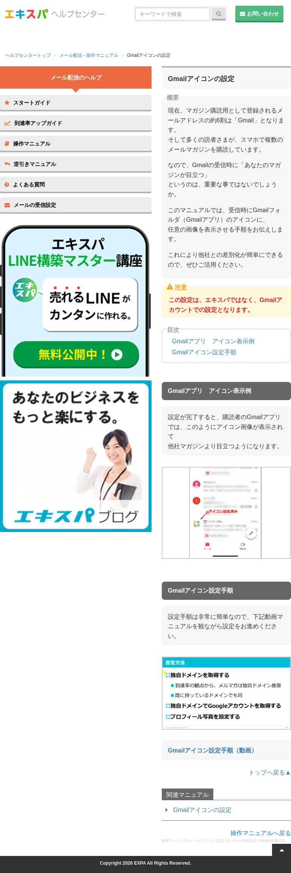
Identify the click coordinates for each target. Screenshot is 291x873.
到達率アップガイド (33, 123)
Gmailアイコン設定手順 (204, 352)
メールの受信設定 (30, 205)
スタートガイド (27, 103)
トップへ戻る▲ (270, 772)
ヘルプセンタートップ (28, 55)
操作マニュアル (27, 144)
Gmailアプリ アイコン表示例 (213, 341)
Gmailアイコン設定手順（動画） (212, 750)
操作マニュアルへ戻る (260, 833)
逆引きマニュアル (30, 164)
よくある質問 (25, 184)
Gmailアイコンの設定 (202, 810)
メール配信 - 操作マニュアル (88, 55)
